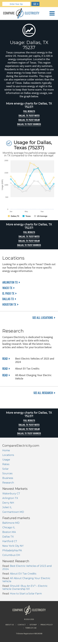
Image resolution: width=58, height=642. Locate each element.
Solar (5, 468)
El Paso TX (8, 293)
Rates (5, 464)
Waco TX (7, 288)
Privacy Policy (47, 624)
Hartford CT (9, 541)
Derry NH (8, 502)
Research (8, 482)
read (5, 358)
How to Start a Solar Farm (26, 593)
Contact (22, 624)
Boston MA (9, 532)
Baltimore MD (10, 522)
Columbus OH (11, 555)
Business (7, 478)
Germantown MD (13, 512)
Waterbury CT (11, 493)
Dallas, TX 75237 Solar (29, 119)
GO (34, 4)
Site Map (33, 624)
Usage (6, 459)
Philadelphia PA (12, 550)
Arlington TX (10, 282)
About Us (9, 624)
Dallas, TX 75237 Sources (29, 124)
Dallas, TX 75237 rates (29, 115)
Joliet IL (7, 507)
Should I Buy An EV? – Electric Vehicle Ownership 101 (24, 587)
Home (6, 450)
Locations (8, 455)
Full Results (29, 111)
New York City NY (13, 545)
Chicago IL (8, 527)
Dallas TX (8, 299)
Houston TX (9, 304)
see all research (43, 392)
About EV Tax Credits (23, 573)
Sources (7, 473)
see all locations (42, 317)
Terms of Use (31, 628)
